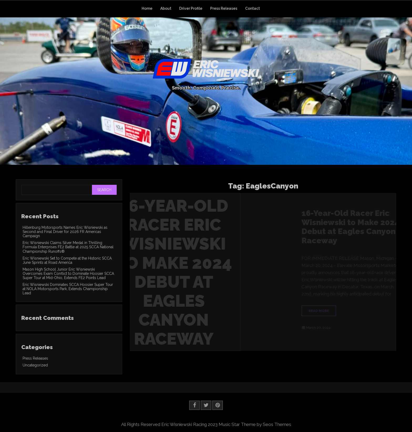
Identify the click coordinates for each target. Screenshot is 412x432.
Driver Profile (190, 8)
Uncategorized (35, 365)
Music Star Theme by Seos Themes (255, 424)
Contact (252, 8)
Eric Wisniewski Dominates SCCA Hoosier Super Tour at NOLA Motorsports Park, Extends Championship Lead (68, 288)
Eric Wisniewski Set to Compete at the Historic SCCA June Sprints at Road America (67, 260)
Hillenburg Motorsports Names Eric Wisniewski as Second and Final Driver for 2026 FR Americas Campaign (65, 231)
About (165, 8)
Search (104, 190)
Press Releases (223, 8)
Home (147, 8)
